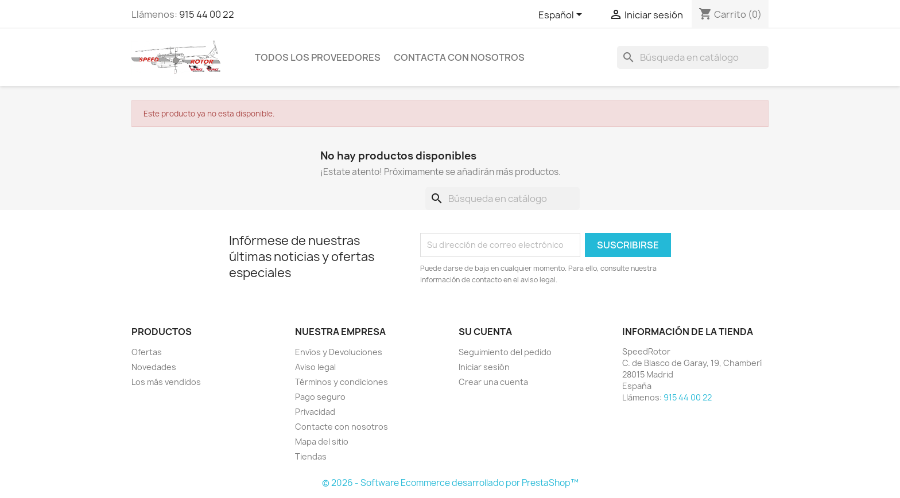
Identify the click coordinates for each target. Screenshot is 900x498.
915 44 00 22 (206, 14)
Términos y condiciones (341, 381)
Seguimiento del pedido (505, 352)
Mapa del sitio (321, 441)
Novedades (153, 366)
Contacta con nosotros (459, 57)
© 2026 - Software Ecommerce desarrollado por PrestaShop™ (450, 483)
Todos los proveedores (318, 57)
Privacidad (315, 411)
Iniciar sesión (484, 366)
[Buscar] (693, 57)
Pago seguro (320, 396)
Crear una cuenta (493, 381)
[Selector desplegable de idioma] (562, 15)
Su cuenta (485, 331)
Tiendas (311, 456)
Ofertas (146, 352)
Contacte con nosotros (341, 426)
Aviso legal (315, 366)
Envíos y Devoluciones (338, 352)
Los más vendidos (166, 381)
